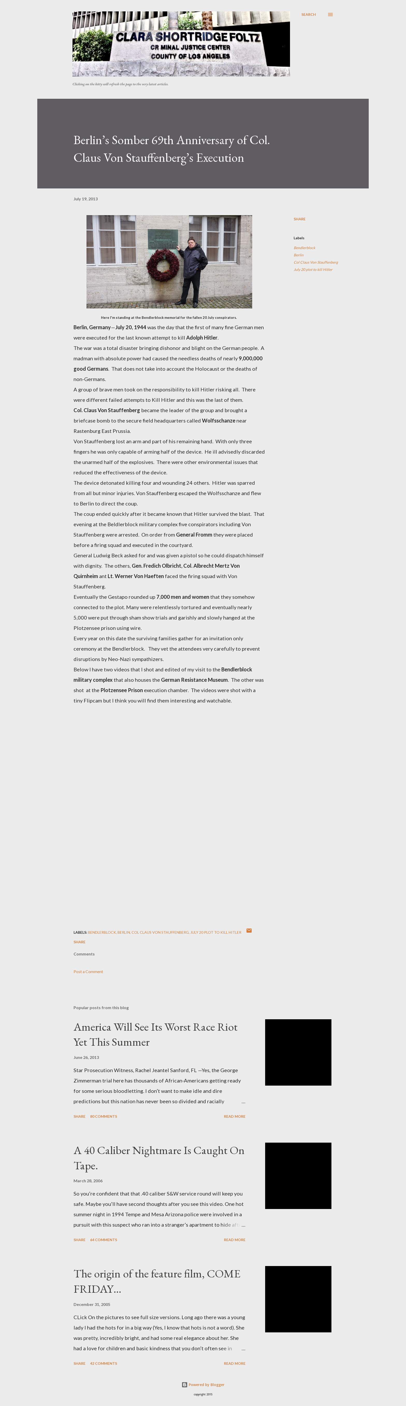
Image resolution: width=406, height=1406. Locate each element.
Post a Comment (88, 971)
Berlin (298, 255)
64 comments (103, 1240)
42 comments (103, 1363)
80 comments (103, 1116)
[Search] (308, 14)
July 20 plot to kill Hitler (313, 269)
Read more (234, 1116)
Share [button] (300, 219)
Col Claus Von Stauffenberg (316, 262)
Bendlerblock (304, 247)
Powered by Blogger (203, 1384)
